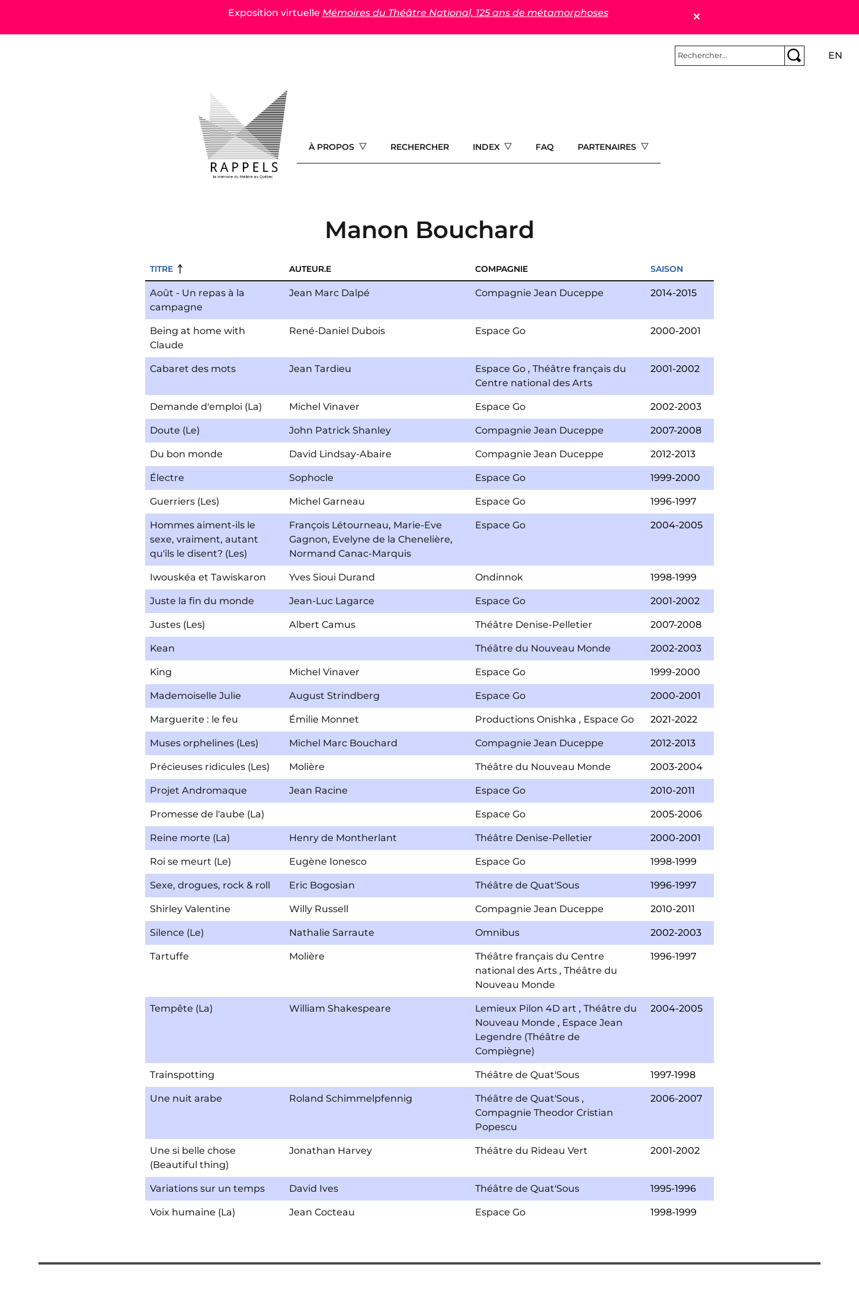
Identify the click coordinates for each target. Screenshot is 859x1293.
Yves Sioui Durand (332, 577)
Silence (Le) (177, 932)
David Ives (313, 1188)
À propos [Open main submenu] (333, 147)
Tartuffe (169, 956)
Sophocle (311, 477)
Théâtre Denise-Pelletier (533, 624)
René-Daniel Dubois (337, 330)
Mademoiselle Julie (195, 695)
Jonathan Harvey (330, 1150)
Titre (161, 269)
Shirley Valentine (190, 909)
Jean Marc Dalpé (329, 293)
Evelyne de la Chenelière (391, 539)
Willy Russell (318, 909)
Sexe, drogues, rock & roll (210, 885)
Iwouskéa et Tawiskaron (208, 577)
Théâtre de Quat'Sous (527, 885)
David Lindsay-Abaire (340, 454)
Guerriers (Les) (184, 501)
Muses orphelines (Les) (204, 743)
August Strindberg (334, 695)
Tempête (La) (181, 1008)
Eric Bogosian (322, 885)
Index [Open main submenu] (487, 147)
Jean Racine (318, 790)
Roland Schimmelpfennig (350, 1098)
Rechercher (419, 147)
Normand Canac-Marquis (350, 553)
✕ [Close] (696, 17)
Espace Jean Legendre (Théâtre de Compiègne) (549, 1037)
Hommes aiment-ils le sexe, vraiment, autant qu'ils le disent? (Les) (204, 539)
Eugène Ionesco (328, 861)
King (161, 672)
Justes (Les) (177, 624)
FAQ (545, 147)
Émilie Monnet (324, 719)
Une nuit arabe (186, 1098)
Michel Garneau (327, 501)
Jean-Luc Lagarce (331, 601)
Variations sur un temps (207, 1188)
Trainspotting (182, 1074)
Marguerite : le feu (194, 719)
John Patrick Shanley (340, 430)
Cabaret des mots (193, 368)
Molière (307, 766)
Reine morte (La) (190, 837)
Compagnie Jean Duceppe (539, 293)
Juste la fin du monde (202, 601)
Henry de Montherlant (343, 837)
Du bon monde (186, 454)
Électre (167, 477)
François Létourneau (339, 525)
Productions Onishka (525, 719)
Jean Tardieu (320, 368)
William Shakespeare (340, 1008)
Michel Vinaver (324, 406)
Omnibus (497, 932)
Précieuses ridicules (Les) (210, 766)
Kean (162, 648)
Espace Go (500, 330)
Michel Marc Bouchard (343, 743)
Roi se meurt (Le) (190, 861)
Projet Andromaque (198, 790)
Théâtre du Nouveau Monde (543, 648)
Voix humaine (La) (192, 1212)
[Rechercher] (730, 56)
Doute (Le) (175, 430)
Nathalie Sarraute (331, 932)
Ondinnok (499, 577)
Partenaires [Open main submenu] (608, 147)
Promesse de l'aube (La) (207, 814)
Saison (666, 269)
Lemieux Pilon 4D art (525, 1008)
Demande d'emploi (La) (206, 406)
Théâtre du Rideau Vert (531, 1150)
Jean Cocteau (322, 1212)
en (835, 55)
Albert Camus (322, 624)
